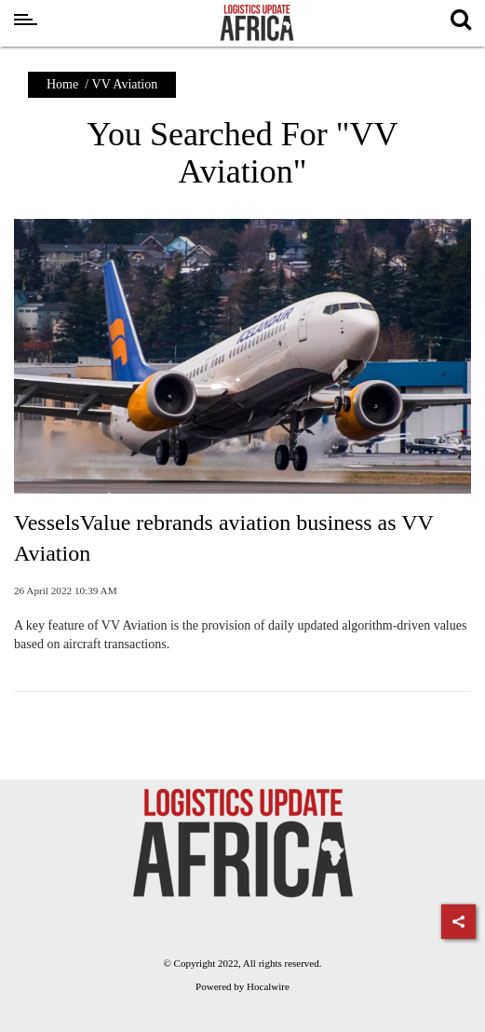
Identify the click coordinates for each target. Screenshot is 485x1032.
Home (62, 84)
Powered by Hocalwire (242, 986)
